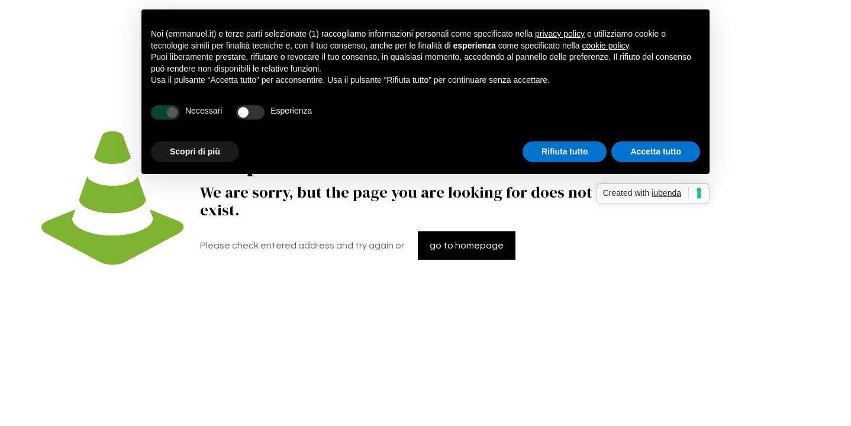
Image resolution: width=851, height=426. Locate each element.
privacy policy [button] (560, 33)
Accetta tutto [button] (655, 151)
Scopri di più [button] (195, 151)
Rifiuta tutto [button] (564, 151)
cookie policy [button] (605, 45)
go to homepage (467, 245)
